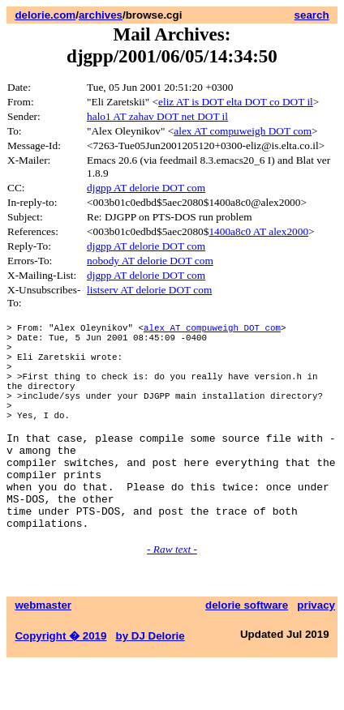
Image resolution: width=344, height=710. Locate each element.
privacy (316, 651)
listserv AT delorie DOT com (149, 290)
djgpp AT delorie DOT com (146, 188)
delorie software (246, 651)
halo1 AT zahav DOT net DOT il (157, 116)
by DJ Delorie (150, 682)
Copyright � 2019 (60, 682)
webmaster (43, 651)
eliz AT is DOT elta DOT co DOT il (235, 102)
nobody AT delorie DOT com (150, 260)
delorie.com (45, 15)
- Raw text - (172, 595)
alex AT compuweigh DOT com (243, 131)
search (312, 15)
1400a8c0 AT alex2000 (258, 231)
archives (101, 15)
